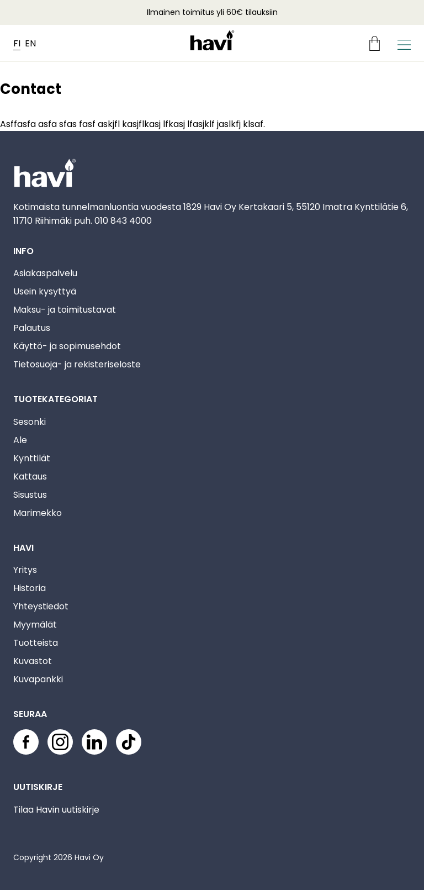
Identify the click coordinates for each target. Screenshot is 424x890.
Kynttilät (31, 458)
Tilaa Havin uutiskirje (56, 809)
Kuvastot (32, 661)
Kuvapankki (38, 679)
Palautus (31, 328)
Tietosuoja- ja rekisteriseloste (77, 364)
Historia (29, 588)
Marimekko (37, 513)
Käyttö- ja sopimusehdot (67, 346)
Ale (20, 440)
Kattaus (30, 476)
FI (16, 43)
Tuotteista (35, 642)
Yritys (25, 570)
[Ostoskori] (379, 43)
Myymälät (35, 624)
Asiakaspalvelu (45, 273)
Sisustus (30, 494)
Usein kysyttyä (44, 291)
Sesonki (29, 421)
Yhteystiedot (40, 606)
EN (30, 43)
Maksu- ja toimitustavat (64, 309)
